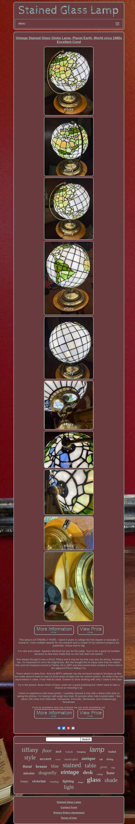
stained (72, 765)
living (109, 759)
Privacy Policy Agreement (68, 812)
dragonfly (47, 772)
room (58, 759)
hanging (81, 751)
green (103, 767)
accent (46, 759)
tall (101, 759)
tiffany (30, 749)
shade (111, 780)
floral (27, 766)
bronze (41, 766)
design (80, 782)
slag (113, 767)
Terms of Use (69, 817)
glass (94, 779)
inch (58, 751)
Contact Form (69, 807)
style (30, 757)
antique (89, 758)
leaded (112, 751)
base (110, 773)
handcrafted (71, 759)
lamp (97, 749)
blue (55, 766)
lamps (24, 781)
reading (54, 781)
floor (47, 750)
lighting (68, 781)
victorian (39, 781)
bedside (69, 751)
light (69, 787)
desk (88, 772)
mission (29, 773)
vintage (70, 772)
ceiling (100, 774)
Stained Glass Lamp (69, 802)
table (90, 765)
